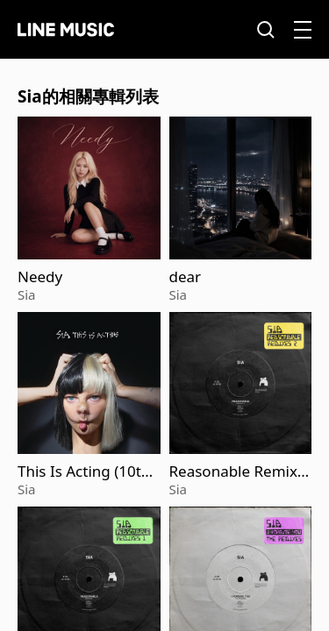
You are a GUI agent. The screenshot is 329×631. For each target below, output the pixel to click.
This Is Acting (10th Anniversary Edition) (88, 471)
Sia (27, 294)
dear (185, 277)
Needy (40, 277)
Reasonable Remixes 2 (237, 471)
